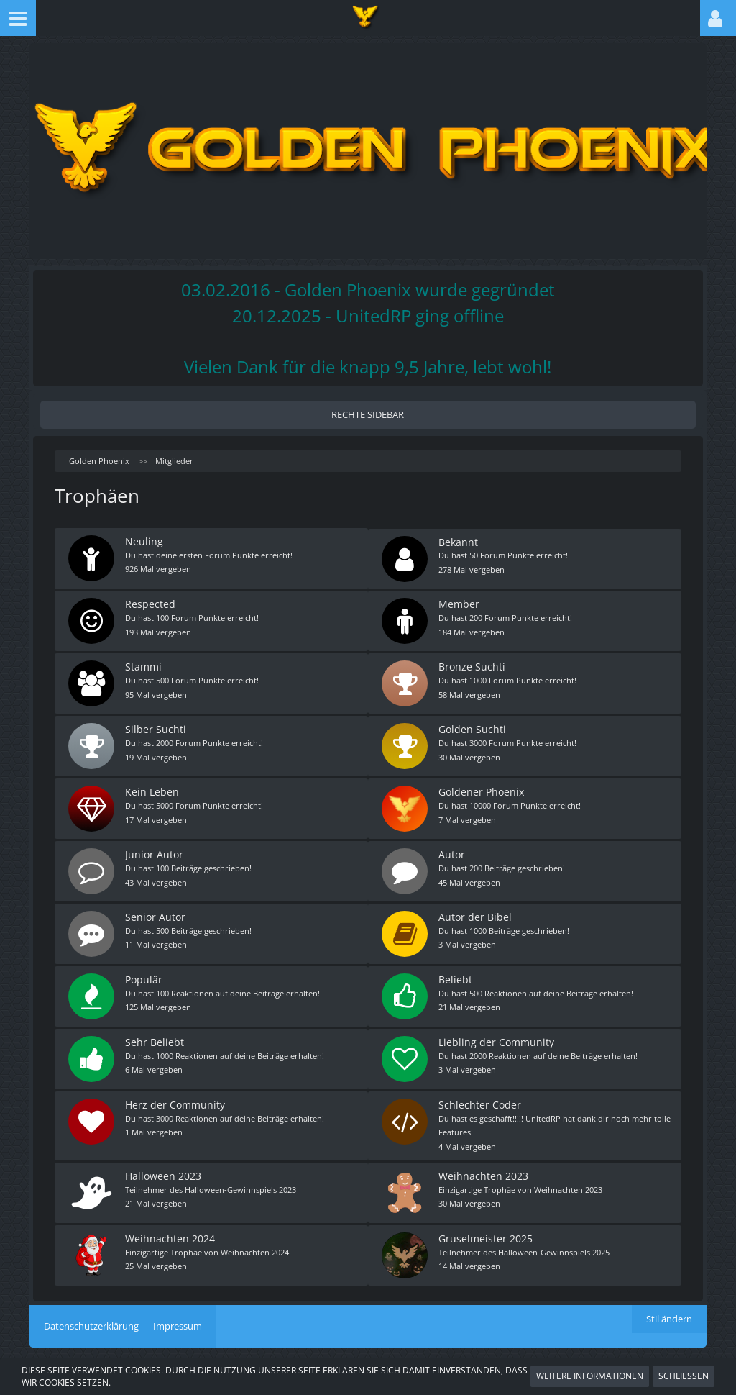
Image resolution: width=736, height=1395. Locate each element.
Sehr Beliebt (155, 1036)
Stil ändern (669, 1310)
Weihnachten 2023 (484, 1168)
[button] (18, 18)
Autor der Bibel (475, 912)
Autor (452, 851)
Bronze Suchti (472, 665)
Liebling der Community (497, 1036)
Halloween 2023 (164, 1168)
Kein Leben (153, 789)
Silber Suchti (156, 727)
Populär (144, 974)
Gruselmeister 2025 (486, 1230)
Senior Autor (156, 912)
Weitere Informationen (589, 1376)
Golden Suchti (473, 727)
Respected (151, 603)
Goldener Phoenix (482, 789)
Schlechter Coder (480, 1098)
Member (459, 603)
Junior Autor (155, 851)
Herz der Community (176, 1098)
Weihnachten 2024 (171, 1230)
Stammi (144, 665)
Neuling (145, 541)
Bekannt (459, 541)
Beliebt (456, 974)
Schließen (683, 1376)
